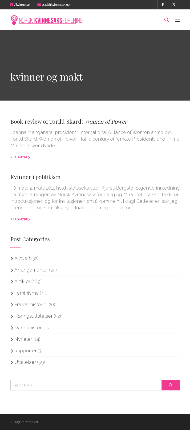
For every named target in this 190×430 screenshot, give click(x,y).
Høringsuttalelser (33, 316)
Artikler (22, 281)
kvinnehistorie (29, 327)
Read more (19, 157)
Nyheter (23, 339)
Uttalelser (25, 362)
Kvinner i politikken (35, 177)
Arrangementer (31, 270)
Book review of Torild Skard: (68, 121)
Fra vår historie (30, 304)
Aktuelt (22, 258)
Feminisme (26, 293)
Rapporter (25, 350)
